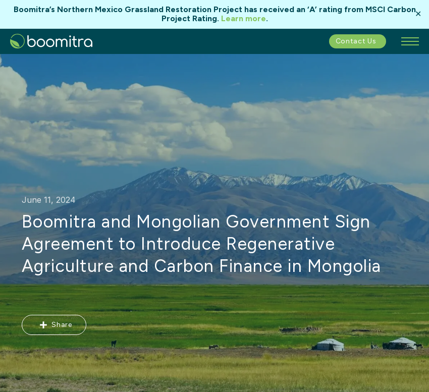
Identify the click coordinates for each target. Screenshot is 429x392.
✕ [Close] (418, 14)
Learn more (243, 18)
